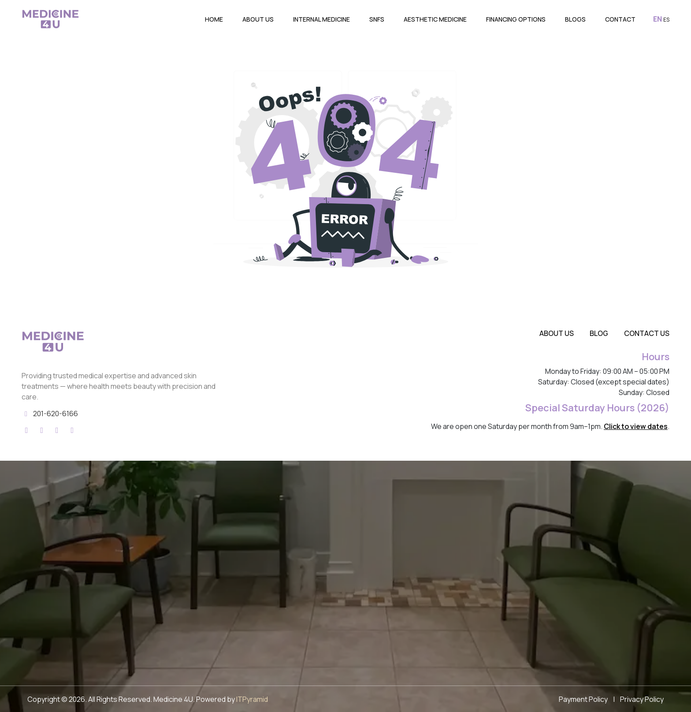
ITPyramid (252, 699)
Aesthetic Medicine (435, 19)
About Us (258, 19)
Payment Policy (583, 699)
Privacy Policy (642, 699)
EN (657, 19)
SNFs (376, 19)
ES (666, 19)
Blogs (575, 19)
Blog (599, 333)
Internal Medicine (321, 19)
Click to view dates (636, 426)
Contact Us (646, 333)
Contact (620, 19)
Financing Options (516, 19)
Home (214, 19)
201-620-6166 (55, 413)
